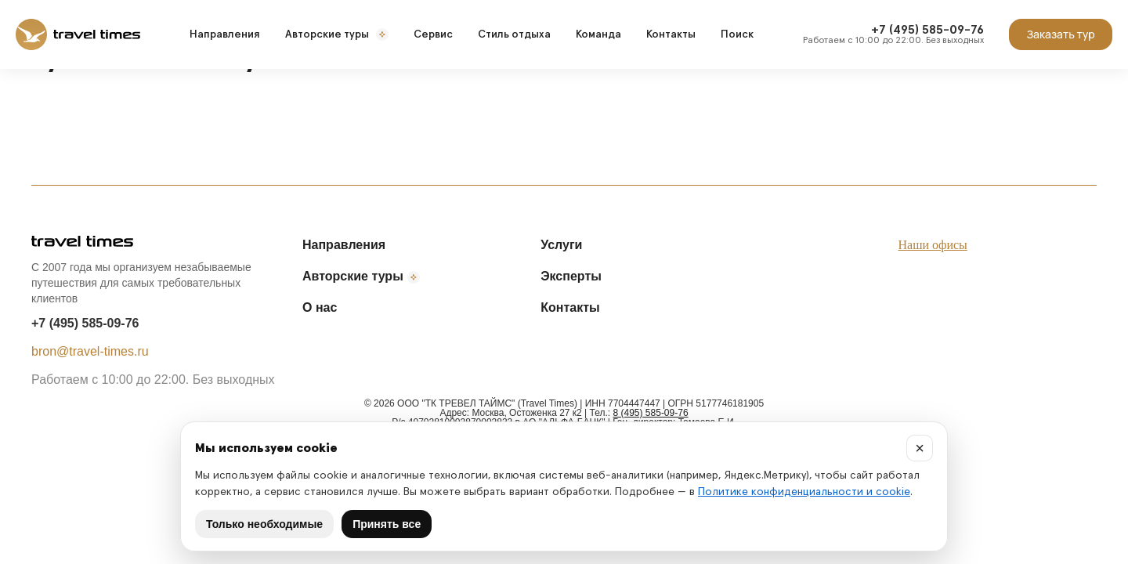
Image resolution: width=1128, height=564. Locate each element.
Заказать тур (1060, 34)
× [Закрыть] (919, 448)
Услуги (561, 244)
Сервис (433, 34)
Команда (598, 34)
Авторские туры (337, 34)
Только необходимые (264, 524)
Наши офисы (932, 244)
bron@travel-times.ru (90, 351)
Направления (225, 34)
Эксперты (571, 276)
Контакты (671, 34)
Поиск (737, 34)
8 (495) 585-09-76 (651, 412)
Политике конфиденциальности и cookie (804, 491)
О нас (319, 307)
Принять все (386, 524)
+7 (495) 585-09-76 (85, 323)
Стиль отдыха (514, 34)
